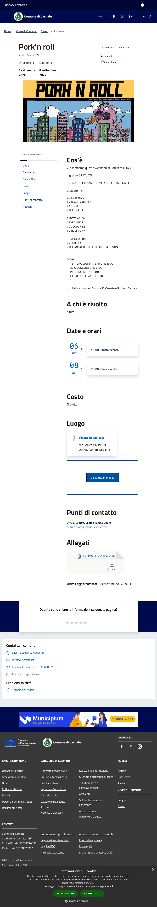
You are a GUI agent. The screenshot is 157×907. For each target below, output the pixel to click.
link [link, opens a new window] (111, 886)
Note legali (85, 846)
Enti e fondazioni (12, 789)
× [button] (153, 869)
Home (7, 31)
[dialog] (78, 886)
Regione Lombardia (16, 5)
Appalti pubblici (50, 795)
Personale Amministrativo (17, 801)
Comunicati (124, 777)
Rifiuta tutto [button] (92, 893)
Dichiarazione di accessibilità (96, 852)
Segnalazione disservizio (55, 840)
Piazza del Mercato (91, 437)
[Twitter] (120, 16)
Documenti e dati (12, 808)
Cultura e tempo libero (54, 777)
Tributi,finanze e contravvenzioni (88, 785)
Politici (6, 795)
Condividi (109, 48)
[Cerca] (150, 16)
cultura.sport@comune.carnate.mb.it (88, 527)
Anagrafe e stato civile (54, 771)
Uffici (5, 783)
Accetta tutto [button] (65, 893)
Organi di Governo (12, 771)
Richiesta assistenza (52, 852)
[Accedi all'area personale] (142, 5)
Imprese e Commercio (53, 789)
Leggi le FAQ (48, 846)
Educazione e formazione (93, 770)
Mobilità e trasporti (52, 812)
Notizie (122, 771)
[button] (78, 901)
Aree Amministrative (14, 777)
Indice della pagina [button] (33, 154)
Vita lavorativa (49, 783)
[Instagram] (129, 16)
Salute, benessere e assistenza (90, 802)
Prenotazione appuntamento (57, 834)
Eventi (44, 31)
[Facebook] (112, 16)
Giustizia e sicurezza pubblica (96, 777)
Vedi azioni (127, 48)
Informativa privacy (90, 840)
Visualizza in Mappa (102, 477)
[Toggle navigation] (7, 16)
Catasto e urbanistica (53, 801)
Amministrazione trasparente (96, 834)
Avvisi (121, 783)
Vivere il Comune (26, 31)
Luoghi (122, 800)
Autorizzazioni (87, 811)
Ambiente (85, 794)
